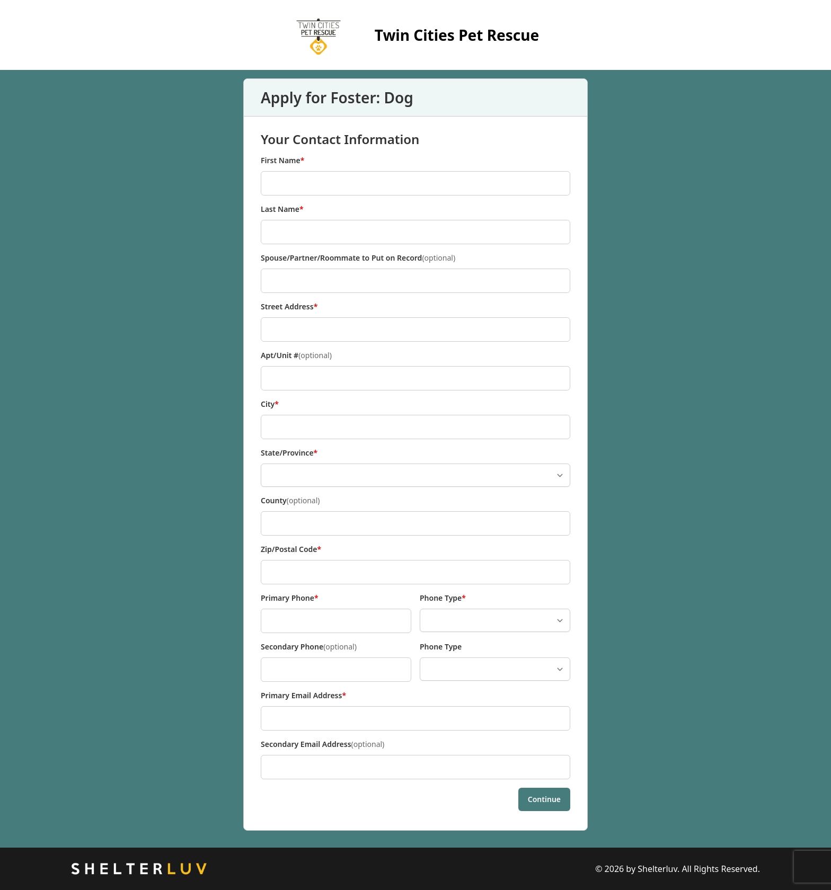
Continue (544, 799)
